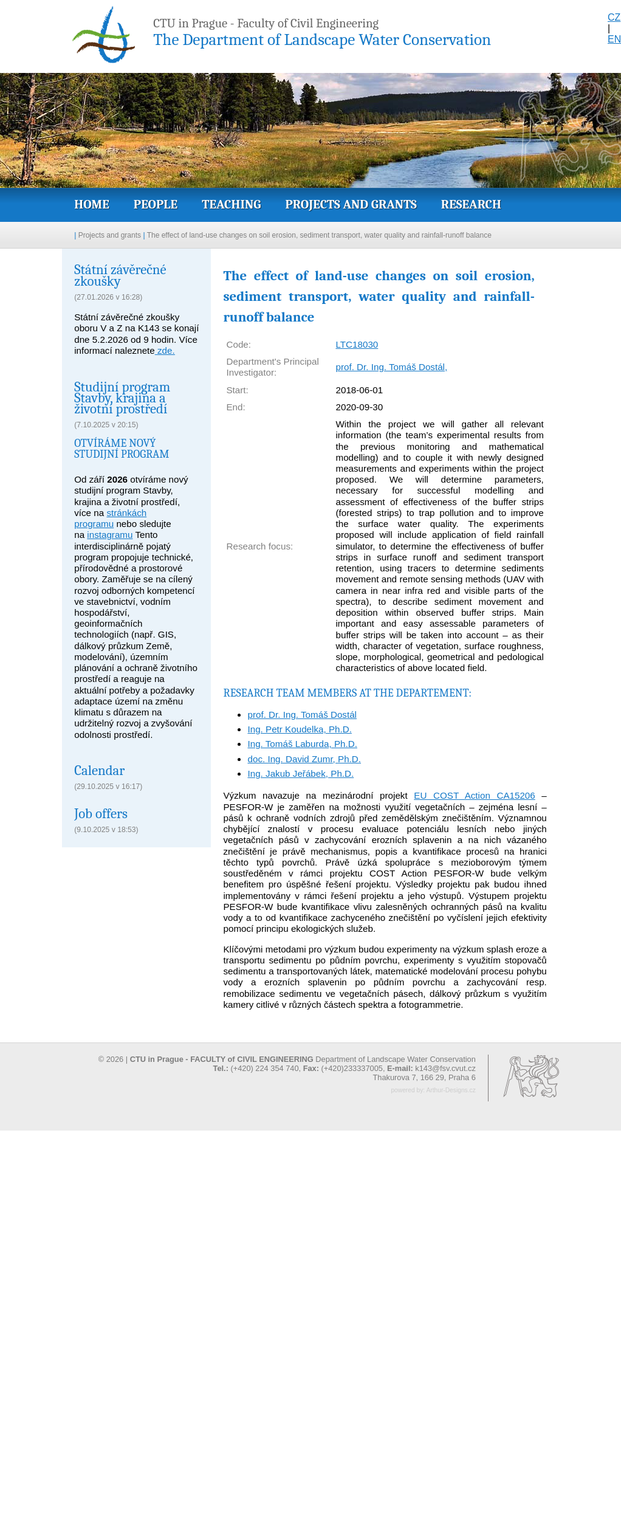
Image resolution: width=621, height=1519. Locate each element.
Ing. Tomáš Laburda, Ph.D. (302, 744)
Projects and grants (350, 204)
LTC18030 (356, 344)
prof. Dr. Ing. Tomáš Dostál (302, 714)
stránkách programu (110, 518)
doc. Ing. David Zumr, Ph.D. (304, 759)
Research (471, 204)
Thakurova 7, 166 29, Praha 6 (423, 1077)
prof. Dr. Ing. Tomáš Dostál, (391, 367)
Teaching (231, 204)
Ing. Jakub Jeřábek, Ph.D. (300, 773)
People (155, 204)
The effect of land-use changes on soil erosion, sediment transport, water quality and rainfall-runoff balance (319, 235)
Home (91, 204)
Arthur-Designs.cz (450, 1090)
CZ (614, 17)
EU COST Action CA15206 (474, 795)
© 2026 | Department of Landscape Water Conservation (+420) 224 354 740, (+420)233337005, (287, 1064)
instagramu (109, 534)
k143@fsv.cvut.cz (445, 1068)
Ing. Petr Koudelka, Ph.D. (299, 729)
